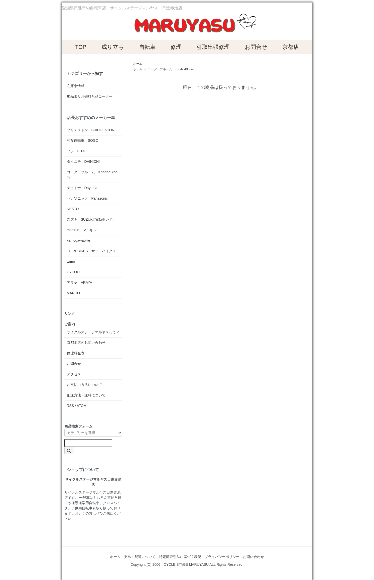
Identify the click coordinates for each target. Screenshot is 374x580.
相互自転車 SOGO (82, 140)
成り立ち (112, 47)
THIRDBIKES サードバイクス (91, 251)
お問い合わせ (253, 557)
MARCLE (74, 293)
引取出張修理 (213, 47)
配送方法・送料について (86, 395)
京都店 (290, 47)
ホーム (137, 63)
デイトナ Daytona (82, 188)
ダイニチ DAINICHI (83, 162)
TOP (80, 47)
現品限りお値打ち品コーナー (89, 96)
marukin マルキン (82, 230)
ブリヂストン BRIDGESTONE (92, 130)
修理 (176, 47)
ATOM (81, 406)
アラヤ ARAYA (79, 282)
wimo (71, 261)
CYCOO (73, 272)
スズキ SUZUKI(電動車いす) (90, 219)
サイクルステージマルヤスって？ (93, 332)
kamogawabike (78, 240)
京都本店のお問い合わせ (86, 343)
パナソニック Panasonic (87, 198)
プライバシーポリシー (221, 557)
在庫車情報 (75, 86)
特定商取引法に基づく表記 (180, 557)
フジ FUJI (76, 151)
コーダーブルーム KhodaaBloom (171, 69)
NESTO (73, 209)
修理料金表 (75, 353)
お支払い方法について (84, 385)
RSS (70, 406)
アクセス (74, 374)
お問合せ (256, 47)
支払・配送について (140, 557)
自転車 (147, 47)
